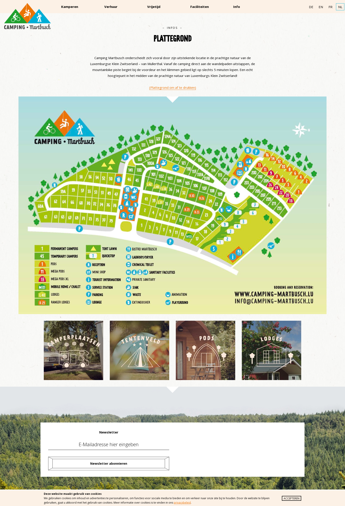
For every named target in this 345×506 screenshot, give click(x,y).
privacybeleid (182, 502)
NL (340, 7)
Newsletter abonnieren (108, 463)
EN (321, 7)
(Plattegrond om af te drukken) (172, 87)
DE (311, 7)
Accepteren (291, 498)
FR (330, 7)
